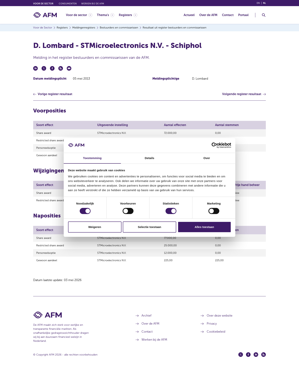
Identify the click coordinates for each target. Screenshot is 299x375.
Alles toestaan (204, 227)
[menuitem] (81, 15)
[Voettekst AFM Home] (78, 320)
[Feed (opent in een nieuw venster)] (263, 360)
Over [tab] (206, 157)
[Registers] (128, 15)
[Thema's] (105, 15)
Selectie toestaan (149, 227)
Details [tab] (149, 157)
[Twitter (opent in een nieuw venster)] (240, 360)
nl (264, 3)
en (258, 3)
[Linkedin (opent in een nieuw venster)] (256, 360)
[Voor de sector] (79, 15)
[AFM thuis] (45, 15)
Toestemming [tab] (92, 157)
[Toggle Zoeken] (263, 15)
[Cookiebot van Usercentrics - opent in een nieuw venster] (214, 145)
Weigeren (94, 227)
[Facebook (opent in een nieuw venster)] (248, 360)
